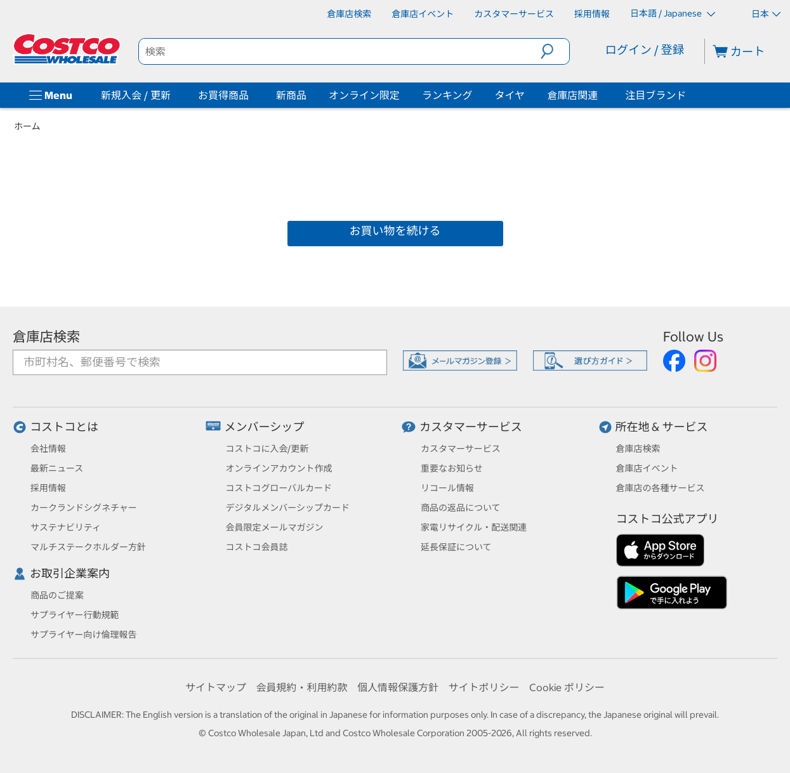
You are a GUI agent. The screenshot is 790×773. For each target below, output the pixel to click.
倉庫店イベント (647, 468)
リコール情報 (447, 488)
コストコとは (64, 427)
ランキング (447, 95)
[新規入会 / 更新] (173, 95)
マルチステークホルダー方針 (88, 547)
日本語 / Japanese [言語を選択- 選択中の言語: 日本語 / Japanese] (672, 13)
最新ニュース (56, 468)
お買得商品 (223, 95)
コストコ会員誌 (257, 547)
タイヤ (510, 95)
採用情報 (48, 488)
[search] (340, 51)
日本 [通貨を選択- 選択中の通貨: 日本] (765, 14)
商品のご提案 (57, 595)
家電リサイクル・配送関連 (474, 527)
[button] (555, 51)
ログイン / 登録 (644, 50)
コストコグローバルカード (279, 488)
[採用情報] (592, 14)
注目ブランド (655, 95)
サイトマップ (215, 687)
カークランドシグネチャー (83, 507)
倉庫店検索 (46, 336)
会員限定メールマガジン (275, 527)
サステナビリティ (65, 527)
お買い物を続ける (395, 230)
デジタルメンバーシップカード (288, 507)
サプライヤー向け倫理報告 (83, 634)
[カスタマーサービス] (514, 14)
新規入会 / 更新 (136, 95)
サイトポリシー (484, 687)
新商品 (291, 95)
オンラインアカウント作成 (279, 468)
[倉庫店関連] (600, 95)
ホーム (27, 126)
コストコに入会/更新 (267, 448)
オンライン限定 (364, 95)
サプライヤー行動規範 (74, 615)
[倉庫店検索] (349, 14)
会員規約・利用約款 (301, 687)
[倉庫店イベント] (423, 14)
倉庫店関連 (572, 95)
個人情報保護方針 (397, 687)
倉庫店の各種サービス (660, 488)
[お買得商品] (251, 95)
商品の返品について (461, 507)
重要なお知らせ (452, 468)
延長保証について (456, 547)
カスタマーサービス (470, 427)
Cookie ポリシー (567, 687)
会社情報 (48, 448)
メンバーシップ (265, 427)
